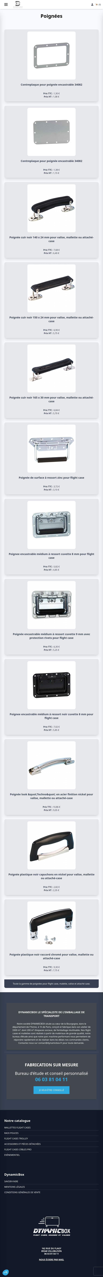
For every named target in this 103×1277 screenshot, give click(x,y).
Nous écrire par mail (51, 1259)
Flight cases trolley (16, 1138)
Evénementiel (12, 1155)
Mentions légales (14, 1186)
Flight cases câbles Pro (18, 1149)
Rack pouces (11, 1133)
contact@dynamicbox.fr (50, 1042)
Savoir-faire (11, 1181)
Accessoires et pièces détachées (22, 1144)
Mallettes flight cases (17, 1127)
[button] (5, 1272)
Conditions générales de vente (22, 1192)
